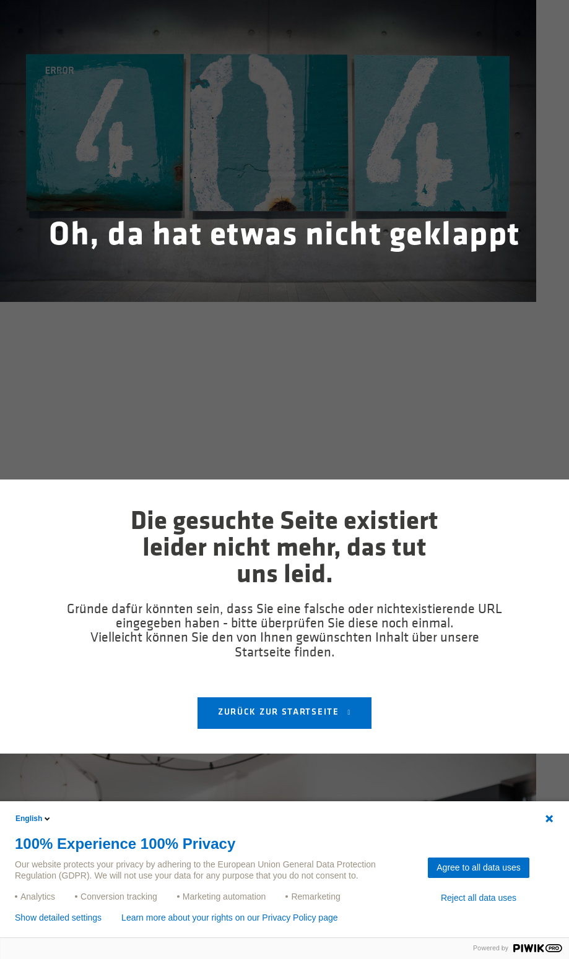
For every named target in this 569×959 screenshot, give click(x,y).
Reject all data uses (478, 898)
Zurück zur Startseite (280, 712)
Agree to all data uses (478, 867)
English (33, 819)
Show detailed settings (58, 917)
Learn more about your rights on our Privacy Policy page (229, 917)
